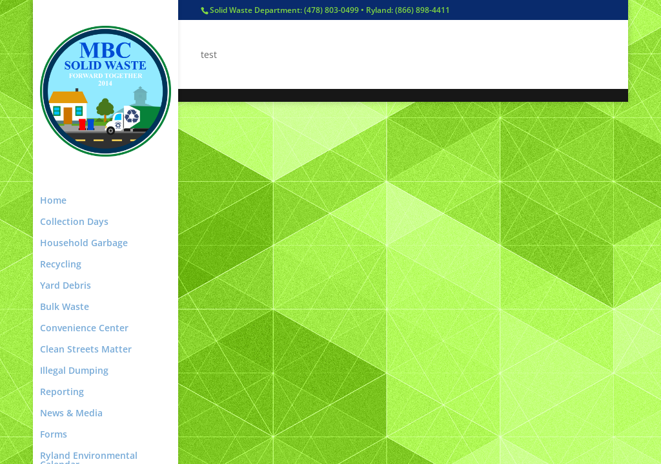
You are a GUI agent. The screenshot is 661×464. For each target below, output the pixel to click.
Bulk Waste (64, 307)
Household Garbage (84, 243)
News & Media (71, 414)
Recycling (60, 265)
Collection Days (74, 222)
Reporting (62, 392)
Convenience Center (84, 329)
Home (53, 201)
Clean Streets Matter (86, 350)
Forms (53, 435)
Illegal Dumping (74, 371)
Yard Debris (65, 286)
